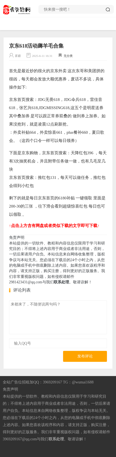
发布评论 (85, 356)
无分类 (68, 55)
